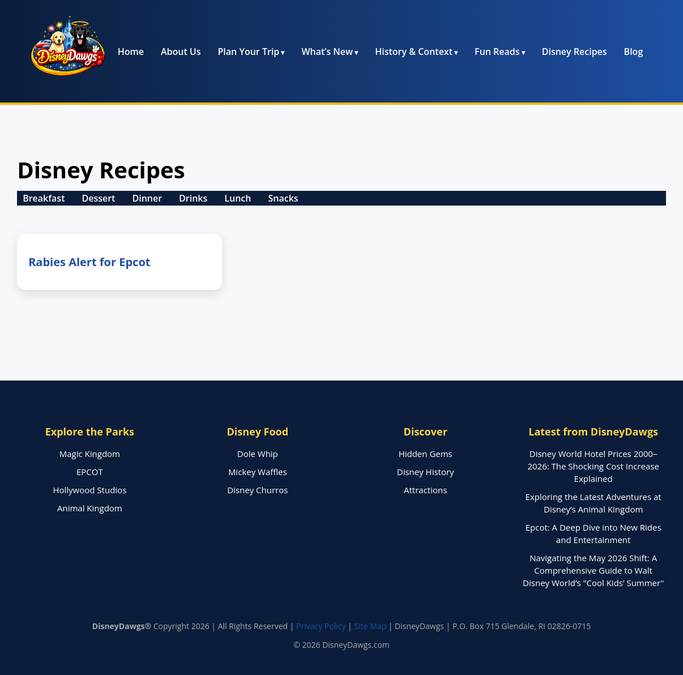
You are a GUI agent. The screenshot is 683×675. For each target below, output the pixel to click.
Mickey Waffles (257, 471)
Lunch (237, 198)
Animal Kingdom (89, 508)
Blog (633, 51)
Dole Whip (257, 453)
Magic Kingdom (89, 453)
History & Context (414, 51)
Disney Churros (257, 489)
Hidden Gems (426, 453)
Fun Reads (497, 51)
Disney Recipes (574, 51)
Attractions (425, 489)
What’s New (327, 51)
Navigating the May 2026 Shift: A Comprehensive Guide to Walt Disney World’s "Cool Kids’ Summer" (593, 570)
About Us (181, 51)
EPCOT (89, 471)
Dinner (147, 198)
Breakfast (44, 198)
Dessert (98, 198)
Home (131, 51)
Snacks (283, 198)
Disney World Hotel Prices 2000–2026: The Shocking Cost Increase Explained (593, 466)
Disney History (425, 471)
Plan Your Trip (249, 51)
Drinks (193, 198)
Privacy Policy (320, 626)
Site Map (370, 626)
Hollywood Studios (89, 489)
